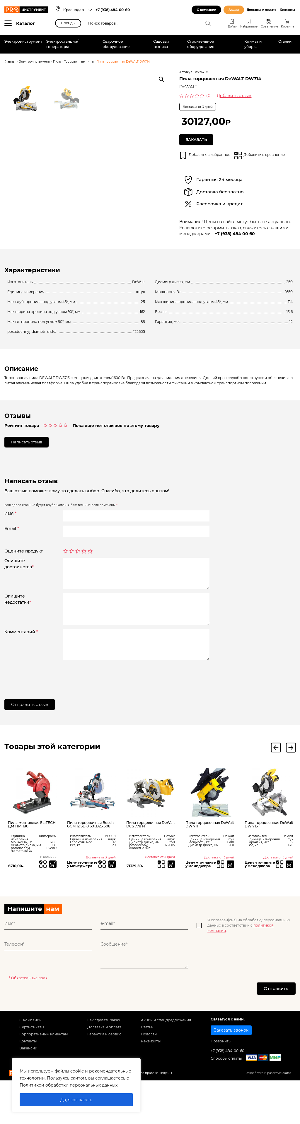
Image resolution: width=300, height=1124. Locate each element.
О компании (206, 10)
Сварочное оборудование (116, 44)
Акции (234, 10)
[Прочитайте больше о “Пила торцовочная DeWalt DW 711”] (230, 909)
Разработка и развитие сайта (268, 1118)
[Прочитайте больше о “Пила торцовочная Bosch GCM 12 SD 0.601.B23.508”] (112, 909)
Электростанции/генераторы (62, 44)
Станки (285, 41)
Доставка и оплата (261, 10)
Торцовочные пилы (79, 61)
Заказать (197, 139)
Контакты (287, 10)
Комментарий (21, 676)
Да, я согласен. (76, 1099)
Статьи (147, 1072)
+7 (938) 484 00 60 (235, 234)
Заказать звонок (231, 1075)
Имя (10, 557)
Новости (149, 1079)
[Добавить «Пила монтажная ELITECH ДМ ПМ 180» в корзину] (53, 909)
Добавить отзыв (234, 95)
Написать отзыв (28, 486)
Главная (10, 61)
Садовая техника (161, 44)
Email (11, 573)
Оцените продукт (23, 596)
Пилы (57, 61)
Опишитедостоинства (19, 608)
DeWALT (188, 87)
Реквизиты (151, 1086)
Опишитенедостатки (17, 643)
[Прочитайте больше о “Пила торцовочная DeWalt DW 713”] (289, 909)
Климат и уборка (253, 44)
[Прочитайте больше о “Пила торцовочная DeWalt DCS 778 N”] (171, 909)
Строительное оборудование (200, 44)
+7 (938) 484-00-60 (113, 10)
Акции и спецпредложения (166, 1065)
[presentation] (107, 720)
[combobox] (78, 10)
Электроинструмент (23, 41)
